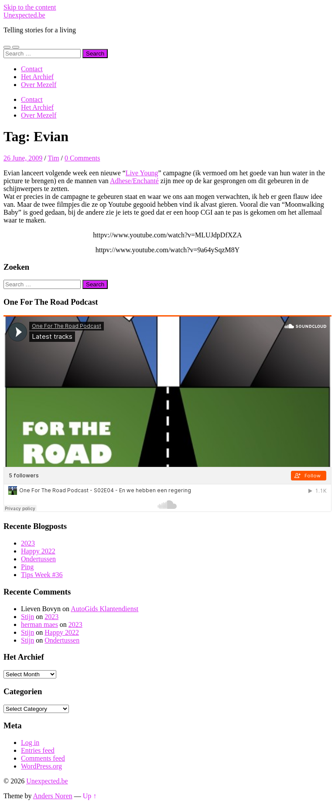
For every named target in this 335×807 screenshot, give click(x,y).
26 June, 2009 (22, 158)
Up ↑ (90, 796)
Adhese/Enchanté (134, 180)
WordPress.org (41, 766)
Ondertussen (38, 559)
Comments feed (43, 758)
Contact (32, 69)
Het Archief (37, 76)
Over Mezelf (38, 84)
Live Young (142, 173)
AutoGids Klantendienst (104, 608)
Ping (27, 566)
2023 (28, 543)
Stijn (27, 616)
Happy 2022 (38, 551)
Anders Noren (52, 796)
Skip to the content (29, 7)
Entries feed (38, 750)
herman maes (39, 624)
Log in (30, 742)
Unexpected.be (24, 15)
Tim (53, 158)
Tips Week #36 (42, 574)
